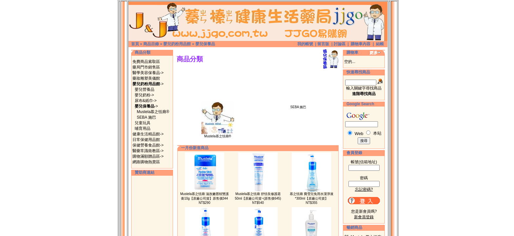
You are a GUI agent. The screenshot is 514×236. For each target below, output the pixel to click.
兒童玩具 (142, 123)
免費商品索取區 (146, 61)
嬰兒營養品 (144, 89)
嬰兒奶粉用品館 (177, 44)
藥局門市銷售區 (146, 67)
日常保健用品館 (146, 139)
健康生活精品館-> (148, 134)
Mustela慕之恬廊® (153, 111)
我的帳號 (305, 44)
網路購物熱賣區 (146, 162)
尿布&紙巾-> (146, 100)
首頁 (135, 44)
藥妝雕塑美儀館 (146, 78)
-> (148, 84)
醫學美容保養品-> (148, 72)
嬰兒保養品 (205, 44)
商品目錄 (151, 44)
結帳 (380, 44)
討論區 (340, 44)
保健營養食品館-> (148, 145)
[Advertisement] (258, 71)
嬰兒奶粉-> (144, 95)
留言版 (323, 44)
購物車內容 (360, 44)
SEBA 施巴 (146, 117)
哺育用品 (142, 128)
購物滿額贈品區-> (148, 156)
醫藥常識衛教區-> (148, 150)
